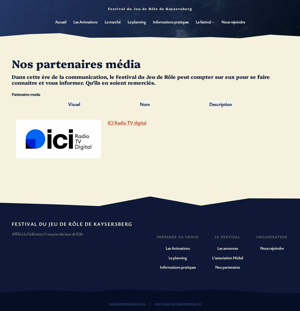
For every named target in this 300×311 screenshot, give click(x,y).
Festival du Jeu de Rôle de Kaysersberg (72, 223)
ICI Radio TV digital (127, 123)
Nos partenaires (227, 267)
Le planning (178, 257)
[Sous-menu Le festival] (213, 22)
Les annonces (227, 248)
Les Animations (178, 248)
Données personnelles (127, 304)
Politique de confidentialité (178, 304)
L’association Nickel (227, 257)
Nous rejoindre (272, 248)
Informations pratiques (178, 267)
